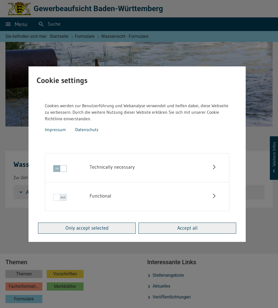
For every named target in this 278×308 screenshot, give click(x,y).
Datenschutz (87, 129)
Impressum (55, 129)
